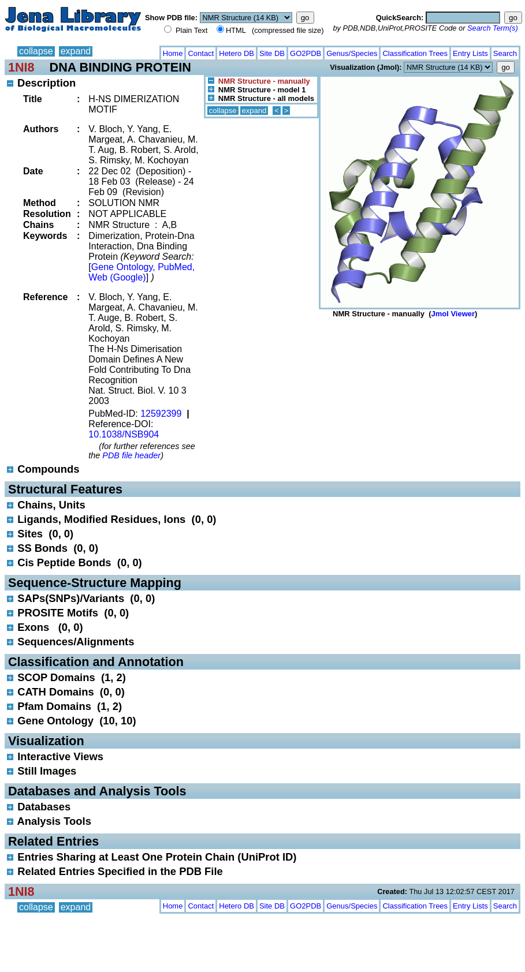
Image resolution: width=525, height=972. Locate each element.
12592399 (160, 413)
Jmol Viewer (453, 313)
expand (76, 51)
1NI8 (21, 67)
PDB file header (131, 455)
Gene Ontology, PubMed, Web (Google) (141, 272)
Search (505, 53)
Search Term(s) (492, 28)
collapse (36, 51)
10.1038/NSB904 (123, 434)
